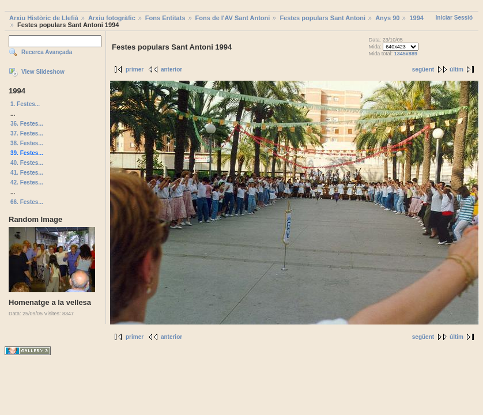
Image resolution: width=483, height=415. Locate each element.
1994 (416, 17)
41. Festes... (26, 172)
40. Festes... (26, 163)
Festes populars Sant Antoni (322, 17)
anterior (171, 69)
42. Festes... (26, 182)
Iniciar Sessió (454, 17)
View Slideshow (43, 72)
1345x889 (405, 53)
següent (423, 69)
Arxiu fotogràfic (111, 17)
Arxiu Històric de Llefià (43, 17)
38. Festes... (26, 143)
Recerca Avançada (46, 52)
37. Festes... (26, 133)
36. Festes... (26, 123)
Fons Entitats (165, 17)
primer (135, 69)
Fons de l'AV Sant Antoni (232, 17)
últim (456, 69)
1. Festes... (25, 104)
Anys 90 (387, 17)
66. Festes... (26, 202)
